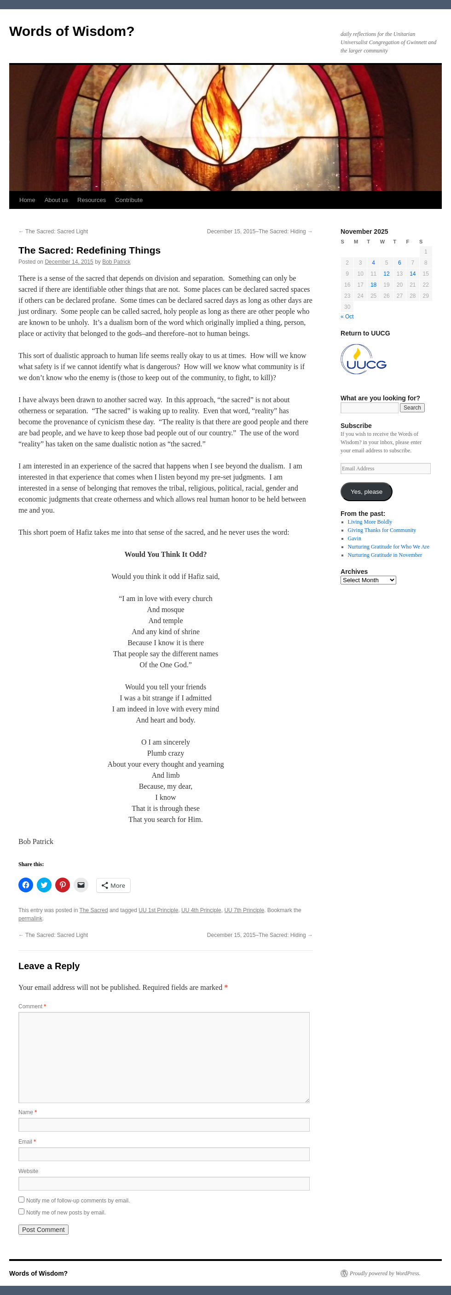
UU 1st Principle (158, 910)
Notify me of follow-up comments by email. (78, 1200)
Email (27, 1142)
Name (27, 1112)
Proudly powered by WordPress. (385, 1273)
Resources (91, 200)
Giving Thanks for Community (382, 530)
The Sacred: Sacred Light (53, 231)
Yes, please (366, 491)
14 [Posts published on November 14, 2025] (413, 274)
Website (28, 1171)
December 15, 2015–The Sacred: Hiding (260, 231)
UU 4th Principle (201, 910)
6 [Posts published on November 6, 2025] (399, 263)
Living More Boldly (370, 522)
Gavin (354, 538)
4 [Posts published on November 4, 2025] (373, 263)
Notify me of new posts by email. (66, 1212)
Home (27, 200)
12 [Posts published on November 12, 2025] (386, 274)
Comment (32, 1006)
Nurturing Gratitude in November (385, 555)
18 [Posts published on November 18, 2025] (373, 285)
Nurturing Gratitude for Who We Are (389, 546)
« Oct (347, 316)
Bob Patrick (116, 262)
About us (56, 200)
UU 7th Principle (244, 910)
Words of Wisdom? (72, 31)
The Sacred (94, 910)
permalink (30, 918)
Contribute (129, 200)
